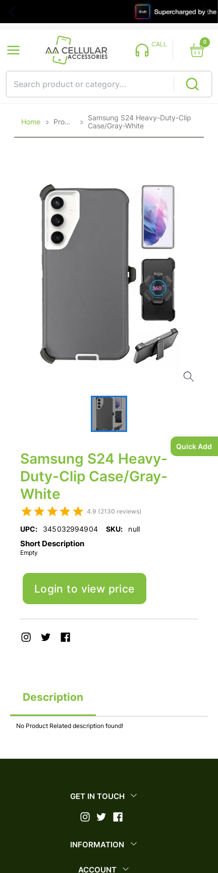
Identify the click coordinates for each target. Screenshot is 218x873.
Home (30, 122)
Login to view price (84, 589)
